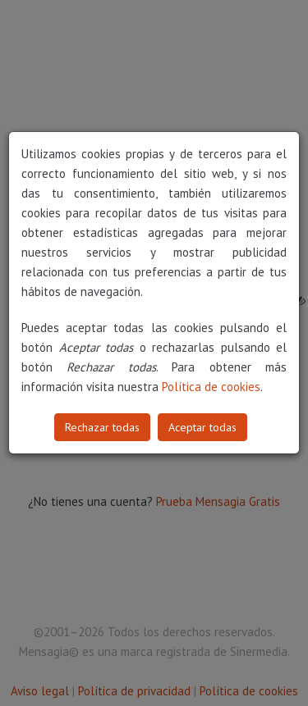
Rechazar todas (102, 427)
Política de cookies (211, 386)
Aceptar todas (202, 427)
